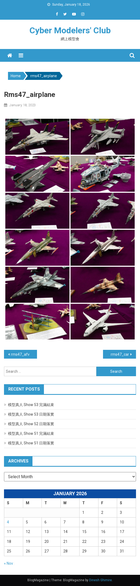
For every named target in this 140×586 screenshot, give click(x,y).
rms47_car (120, 354)
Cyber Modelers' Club (70, 30)
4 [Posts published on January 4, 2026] (8, 522)
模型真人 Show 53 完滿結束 (31, 405)
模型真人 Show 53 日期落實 (31, 414)
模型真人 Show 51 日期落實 (31, 443)
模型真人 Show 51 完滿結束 (31, 433)
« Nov (8, 563)
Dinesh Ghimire (100, 580)
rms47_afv (20, 354)
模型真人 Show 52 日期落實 (31, 424)
